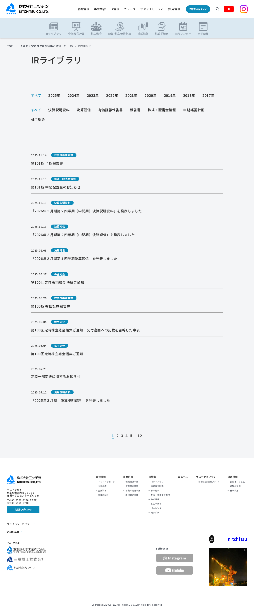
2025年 (54, 95)
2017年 (208, 95)
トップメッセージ (106, 482)
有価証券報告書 (110, 109)
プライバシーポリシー (19, 524)
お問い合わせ (198, 9)
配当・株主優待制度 (160, 495)
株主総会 (38, 119)
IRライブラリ (157, 482)
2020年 (151, 95)
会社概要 (102, 486)
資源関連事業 (131, 486)
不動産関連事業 (132, 490)
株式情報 (155, 499)
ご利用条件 (13, 532)
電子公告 (155, 512)
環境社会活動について (209, 482)
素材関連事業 (131, 495)
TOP (10, 46)
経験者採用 (235, 486)
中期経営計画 (193, 109)
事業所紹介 (103, 495)
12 (140, 436)
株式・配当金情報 (162, 109)
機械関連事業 (131, 482)
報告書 (135, 109)
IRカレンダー (157, 508)
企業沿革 (102, 490)
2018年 (189, 95)
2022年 (112, 95)
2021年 (131, 95)
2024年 (74, 95)
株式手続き (156, 504)
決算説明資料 (58, 109)
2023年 (93, 95)
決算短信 (84, 109)
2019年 (170, 95)
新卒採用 (234, 490)
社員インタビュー (238, 482)
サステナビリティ (152, 9)
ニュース (130, 9)
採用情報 (174, 9)
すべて (36, 95)
